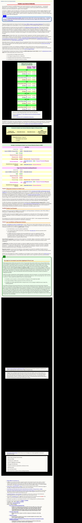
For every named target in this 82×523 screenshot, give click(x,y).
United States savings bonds (17, 40)
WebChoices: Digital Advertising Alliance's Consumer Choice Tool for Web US (21, 486)
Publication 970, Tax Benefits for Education (25, 117)
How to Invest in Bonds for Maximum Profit (15, 366)
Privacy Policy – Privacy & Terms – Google (14, 482)
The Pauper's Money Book (12, 448)
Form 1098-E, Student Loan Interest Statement (33, 24)
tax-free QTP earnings (45, 43)
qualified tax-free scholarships (43, 39)
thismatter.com (15, 492)
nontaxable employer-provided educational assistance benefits (34, 37)
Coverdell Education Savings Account (9, 39)
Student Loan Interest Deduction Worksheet (34, 123)
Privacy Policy (16, 480)
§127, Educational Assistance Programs (32, 203)
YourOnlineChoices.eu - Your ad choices (14, 489)
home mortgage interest (29, 49)
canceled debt (10, 20)
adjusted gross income (46, 51)
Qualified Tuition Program (23, 39)
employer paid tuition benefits (34, 194)
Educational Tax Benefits (12, 1)
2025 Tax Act (46, 253)
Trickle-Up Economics (13, 511)
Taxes (8, 1)
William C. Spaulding (24, 496)
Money (6, 1)
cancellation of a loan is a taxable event (15, 224)
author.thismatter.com (16, 498)
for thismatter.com (13, 476)
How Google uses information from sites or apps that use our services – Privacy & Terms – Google (24, 484)
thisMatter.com (3, 1)
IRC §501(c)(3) (33, 230)
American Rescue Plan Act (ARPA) (14, 18)
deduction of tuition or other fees (32, 27)
